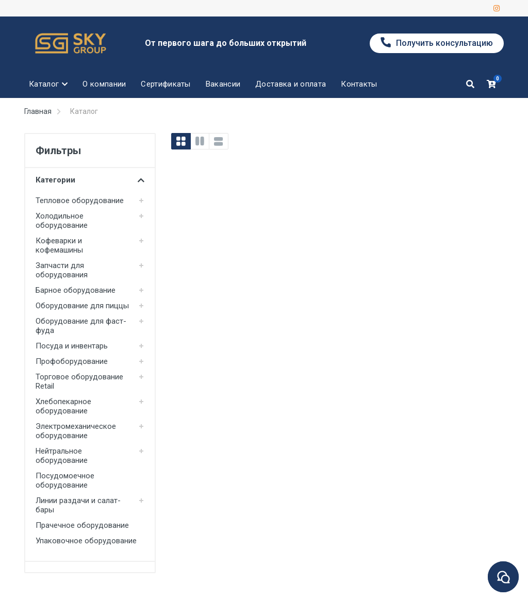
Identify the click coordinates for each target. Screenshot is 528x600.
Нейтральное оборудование (62, 455)
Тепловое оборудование (80, 200)
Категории (90, 180)
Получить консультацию (437, 42)
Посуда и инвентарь (72, 346)
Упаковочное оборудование (86, 540)
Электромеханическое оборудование (76, 431)
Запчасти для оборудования (62, 270)
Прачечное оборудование (82, 525)
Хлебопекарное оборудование (63, 406)
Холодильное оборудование (62, 220)
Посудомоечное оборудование (65, 480)
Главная (38, 111)
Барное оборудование (76, 290)
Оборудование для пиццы (82, 305)
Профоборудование (72, 361)
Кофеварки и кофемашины (59, 245)
